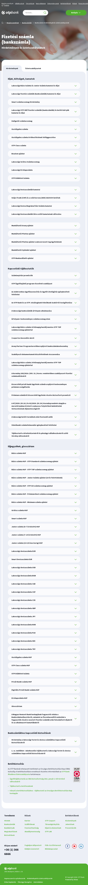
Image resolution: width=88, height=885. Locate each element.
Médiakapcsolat (51, 856)
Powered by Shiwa (71, 881)
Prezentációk (70, 835)
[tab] (12, 76)
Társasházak (30, 4)
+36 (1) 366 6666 (12, 856)
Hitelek (7, 828)
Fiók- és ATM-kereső (53, 852)
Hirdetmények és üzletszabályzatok (39, 880)
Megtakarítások (10, 839)
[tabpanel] (44, 444)
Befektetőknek (66, 4)
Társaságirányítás (52, 831)
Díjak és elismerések (53, 835)
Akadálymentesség (32, 839)
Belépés (76, 12)
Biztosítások (9, 842)
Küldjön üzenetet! (32, 856)
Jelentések (69, 831)
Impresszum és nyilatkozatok (14, 880)
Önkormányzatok (53, 4)
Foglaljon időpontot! (33, 852)
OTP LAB (48, 839)
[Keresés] (45, 12)
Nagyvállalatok (41, 4)
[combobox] (35, 12)
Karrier (27, 828)
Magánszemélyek (7, 4)
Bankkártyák (9, 835)
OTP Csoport (50, 828)
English (6, 5)
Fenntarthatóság (32, 835)
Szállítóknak (30, 831)
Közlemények (70, 828)
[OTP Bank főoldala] (10, 12)
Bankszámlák (27, 30)
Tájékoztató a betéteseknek (21, 793)
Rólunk (74, 4)
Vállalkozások (19, 4)
